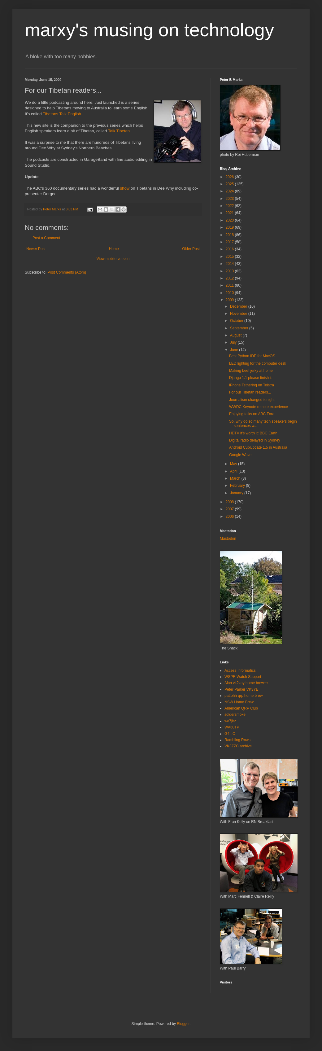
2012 (230, 278)
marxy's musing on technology (149, 30)
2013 (230, 271)
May (234, 464)
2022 (230, 206)
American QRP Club (241, 708)
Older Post (191, 249)
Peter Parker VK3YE (241, 689)
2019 (230, 227)
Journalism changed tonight (252, 400)
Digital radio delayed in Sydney (254, 440)
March (236, 478)
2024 (230, 191)
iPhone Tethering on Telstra (251, 385)
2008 (230, 502)
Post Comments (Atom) (66, 272)
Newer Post (36, 249)
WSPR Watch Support (242, 677)
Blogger (183, 1024)
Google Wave (240, 455)
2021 (230, 213)
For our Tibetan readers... (250, 392)
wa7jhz (230, 721)
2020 (230, 220)
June (234, 350)
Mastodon (228, 538)
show (124, 188)
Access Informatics (240, 670)
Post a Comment (46, 238)
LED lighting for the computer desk (257, 363)
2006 (230, 516)
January (237, 493)
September (239, 328)
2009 (230, 300)
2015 (230, 256)
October (237, 321)
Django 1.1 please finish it (250, 378)
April (234, 471)
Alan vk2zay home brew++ (246, 683)
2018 (230, 235)
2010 (230, 293)
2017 (230, 242)
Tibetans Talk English (62, 114)
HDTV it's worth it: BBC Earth (253, 433)
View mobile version (113, 259)
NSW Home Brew (239, 702)
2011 (230, 285)
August (236, 335)
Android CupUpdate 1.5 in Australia (258, 447)
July (234, 342)
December (239, 306)
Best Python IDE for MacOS (252, 356)
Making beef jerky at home (251, 370)
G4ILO (229, 734)
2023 (230, 198)
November (239, 313)
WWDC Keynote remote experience (258, 407)
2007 (230, 509)
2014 (230, 264)
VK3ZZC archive (238, 746)
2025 (230, 184)
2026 (230, 177)
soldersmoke (235, 714)
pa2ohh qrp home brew (243, 695)
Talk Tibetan (119, 131)
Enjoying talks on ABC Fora (251, 414)
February (238, 485)
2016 (230, 249)
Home (114, 249)
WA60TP (231, 727)
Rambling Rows (237, 740)
